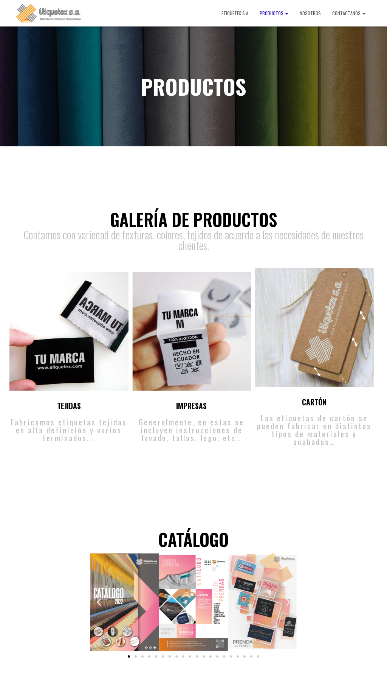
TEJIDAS (69, 405)
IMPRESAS (191, 405)
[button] (129, 656)
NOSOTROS (310, 13)
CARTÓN (314, 402)
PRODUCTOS (274, 13)
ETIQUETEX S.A (234, 13)
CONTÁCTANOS (348, 13)
